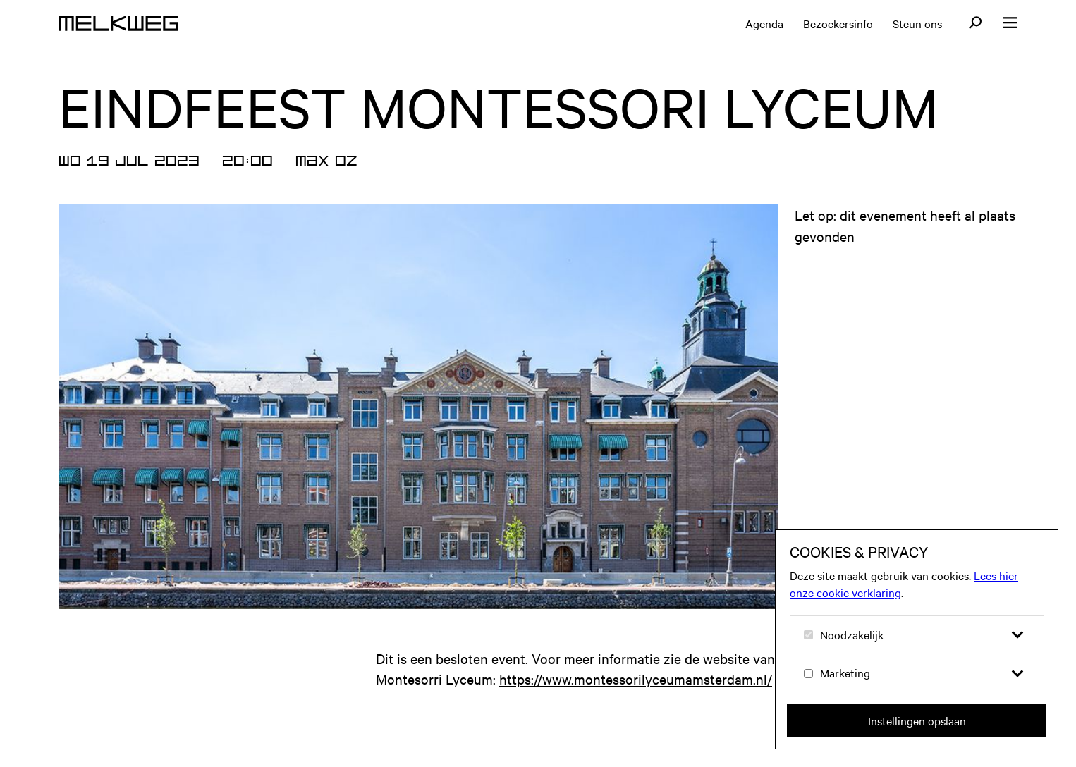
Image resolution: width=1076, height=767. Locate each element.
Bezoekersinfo (838, 23)
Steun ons (917, 23)
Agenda (764, 23)
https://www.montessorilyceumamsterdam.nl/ (635, 678)
